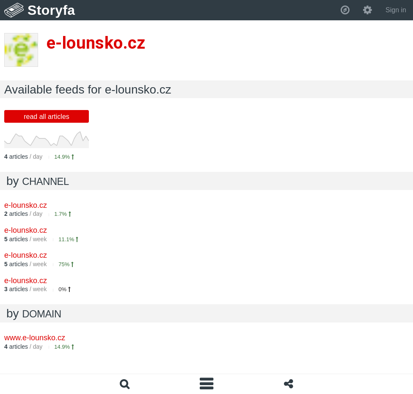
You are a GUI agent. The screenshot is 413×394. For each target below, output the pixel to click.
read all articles (46, 116)
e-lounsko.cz (25, 205)
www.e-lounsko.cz (34, 337)
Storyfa (51, 10)
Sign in (395, 10)
